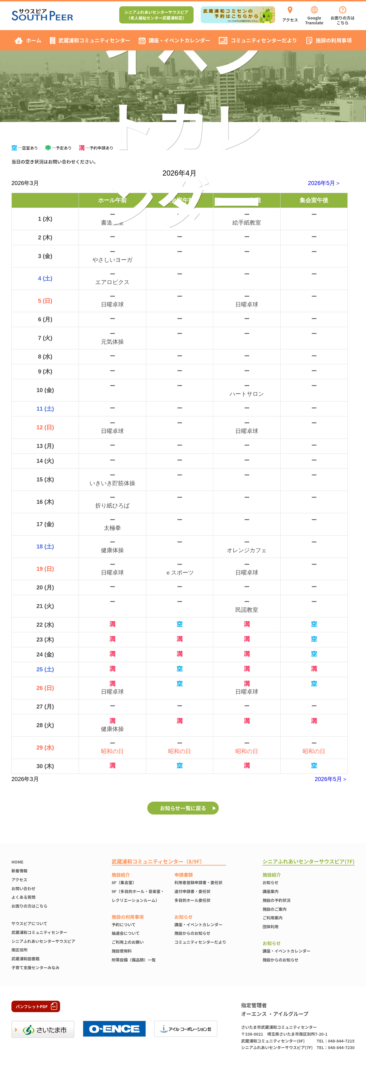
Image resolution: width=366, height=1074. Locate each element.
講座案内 (270, 891)
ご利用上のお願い (128, 942)
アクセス (19, 879)
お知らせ (270, 882)
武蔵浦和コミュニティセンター (39, 932)
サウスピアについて (29, 923)
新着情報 (19, 871)
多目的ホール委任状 (192, 900)
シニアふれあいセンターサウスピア (43, 941)
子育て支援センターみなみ (35, 967)
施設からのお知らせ (192, 933)
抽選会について (126, 933)
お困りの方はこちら (29, 906)
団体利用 (270, 926)
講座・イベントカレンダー (198, 924)
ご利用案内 (272, 917)
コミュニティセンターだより (200, 942)
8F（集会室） (124, 882)
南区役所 (19, 950)
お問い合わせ (23, 888)
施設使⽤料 (122, 951)
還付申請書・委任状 (192, 891)
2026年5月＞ (324, 183)
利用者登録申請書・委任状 (198, 882)
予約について (124, 924)
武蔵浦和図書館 (25, 958)
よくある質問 (23, 897)
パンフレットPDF (32, 1006)
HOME (17, 862)
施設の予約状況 (276, 900)
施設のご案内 (274, 909)
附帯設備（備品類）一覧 (134, 960)
